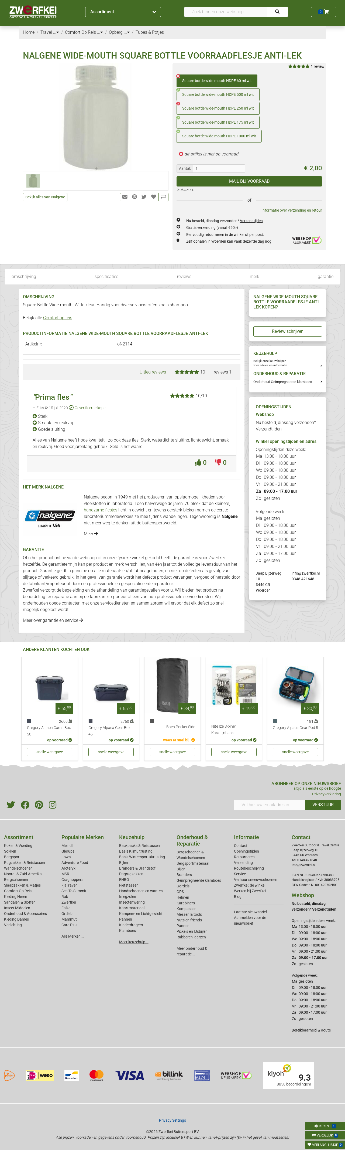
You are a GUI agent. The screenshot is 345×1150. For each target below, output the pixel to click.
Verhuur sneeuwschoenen (255, 879)
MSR (65, 874)
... (56, 32)
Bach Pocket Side (180, 727)
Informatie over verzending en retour (291, 210)
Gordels (183, 886)
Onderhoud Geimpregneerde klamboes (282, 382)
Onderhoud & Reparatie (192, 840)
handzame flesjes (100, 510)
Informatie (246, 837)
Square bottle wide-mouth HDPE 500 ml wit (215, 93)
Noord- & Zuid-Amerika (23, 874)
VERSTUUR (323, 804)
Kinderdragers (131, 925)
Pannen (183, 926)
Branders (184, 875)
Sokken (10, 851)
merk (254, 276)
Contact (240, 845)
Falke (65, 908)
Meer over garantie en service (53, 620)
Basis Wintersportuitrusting (142, 857)
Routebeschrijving (249, 868)
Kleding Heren (15, 896)
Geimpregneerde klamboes (199, 880)
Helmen (183, 897)
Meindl (67, 845)
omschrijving (24, 276)
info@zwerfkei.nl (306, 573)
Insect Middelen (17, 908)
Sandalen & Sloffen (20, 902)
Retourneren (244, 857)
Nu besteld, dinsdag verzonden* (224, 221)
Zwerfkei (68, 902)
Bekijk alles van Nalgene (45, 197)
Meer (91, 533)
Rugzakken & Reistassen (24, 862)
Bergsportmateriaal (193, 863)
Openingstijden (246, 851)
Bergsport (12, 857)
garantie (325, 276)
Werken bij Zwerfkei (250, 891)
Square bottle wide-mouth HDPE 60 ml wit (214, 79)
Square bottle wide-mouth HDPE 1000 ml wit (216, 134)
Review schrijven (287, 331)
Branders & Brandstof (137, 868)
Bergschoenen (16, 879)
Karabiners (186, 903)
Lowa (66, 857)
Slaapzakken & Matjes (22, 885)
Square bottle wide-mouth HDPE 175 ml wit (215, 120)
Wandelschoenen (18, 868)
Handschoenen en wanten (141, 891)
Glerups (67, 851)
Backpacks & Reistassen (139, 845)
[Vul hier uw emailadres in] (269, 805)
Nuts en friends (189, 920)
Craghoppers (72, 879)
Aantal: (185, 168)
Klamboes (127, 930)
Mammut (69, 919)
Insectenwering (132, 902)
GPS (180, 892)
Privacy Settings (172, 1120)
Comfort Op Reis (18, 891)
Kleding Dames (16, 919)
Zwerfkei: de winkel (249, 885)
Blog (238, 896)
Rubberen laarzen (191, 937)
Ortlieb (67, 913)
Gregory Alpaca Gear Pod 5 (295, 727)
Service (240, 874)
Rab (64, 896)
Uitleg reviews (153, 372)
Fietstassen (129, 885)
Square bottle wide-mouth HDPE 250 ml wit (215, 106)
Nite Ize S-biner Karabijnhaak (223, 729)
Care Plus (69, 925)
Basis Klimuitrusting (136, 851)
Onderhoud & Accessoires (25, 913)
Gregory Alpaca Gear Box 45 (109, 731)
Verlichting (13, 925)
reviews (184, 276)
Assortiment (123, 12)
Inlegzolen (127, 896)
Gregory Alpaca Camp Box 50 (49, 731)
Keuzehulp (131, 837)
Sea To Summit (73, 891)
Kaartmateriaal (131, 908)
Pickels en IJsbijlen (192, 931)
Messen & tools (189, 914)
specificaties (106, 276)
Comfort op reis (57, 317)
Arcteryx (68, 868)
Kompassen (186, 909)
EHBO (124, 879)
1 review (318, 66)
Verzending (243, 862)
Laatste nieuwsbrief (250, 912)
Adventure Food (74, 862)
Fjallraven (69, 885)
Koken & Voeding (18, 845)
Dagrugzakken (131, 874)
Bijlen (123, 862)
